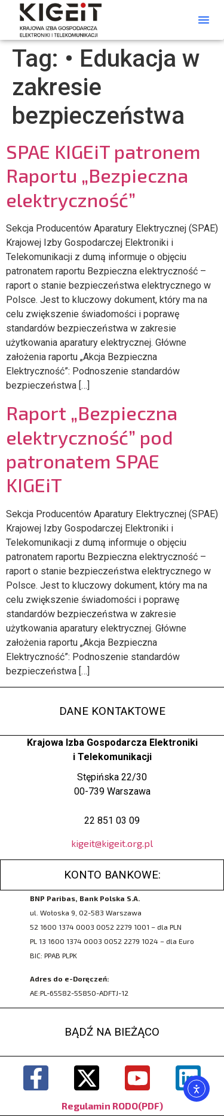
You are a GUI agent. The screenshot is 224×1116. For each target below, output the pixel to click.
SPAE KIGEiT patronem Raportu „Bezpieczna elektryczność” (103, 175)
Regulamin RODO (100, 1105)
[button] (204, 20)
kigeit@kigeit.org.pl (112, 843)
